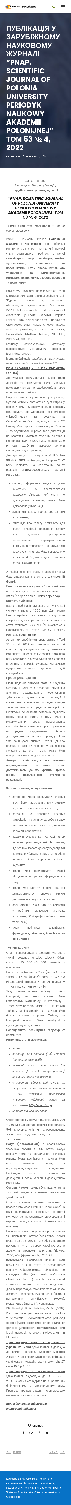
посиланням (20, 517)
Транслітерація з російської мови (35, 1371)
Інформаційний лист (21, 1409)
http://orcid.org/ (40, 1105)
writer (16, 156)
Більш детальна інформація (26, 1404)
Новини (31, 156)
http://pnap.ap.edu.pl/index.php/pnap (33, 596)
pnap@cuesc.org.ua (35, 470)
